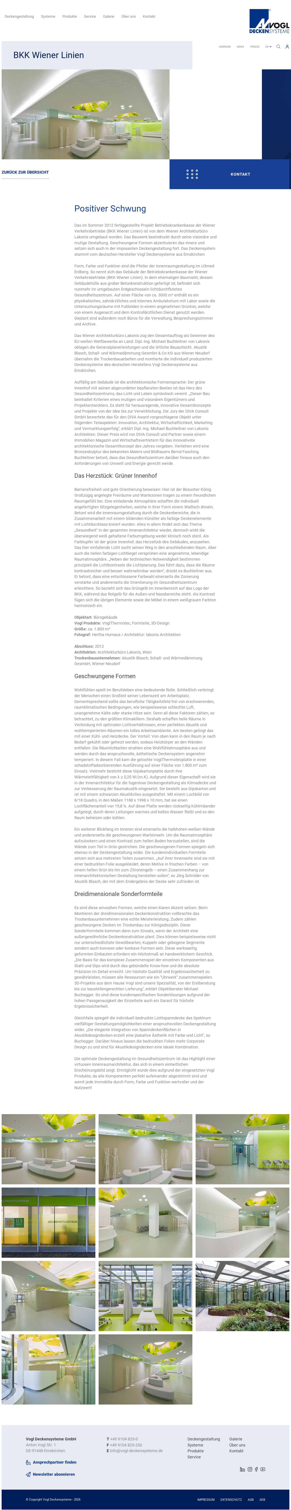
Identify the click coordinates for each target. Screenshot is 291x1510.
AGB (251, 1500)
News (240, 46)
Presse (254, 46)
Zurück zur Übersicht (25, 172)
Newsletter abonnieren (54, 1474)
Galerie (108, 16)
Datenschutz (231, 1500)
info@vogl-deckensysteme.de (136, 1451)
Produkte (69, 16)
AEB (262, 1500)
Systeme (48, 16)
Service (90, 16)
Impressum (206, 1500)
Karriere (225, 46)
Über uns (128, 16)
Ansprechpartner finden (54, 1462)
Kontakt (149, 16)
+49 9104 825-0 (124, 1439)
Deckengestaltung (19, 16)
